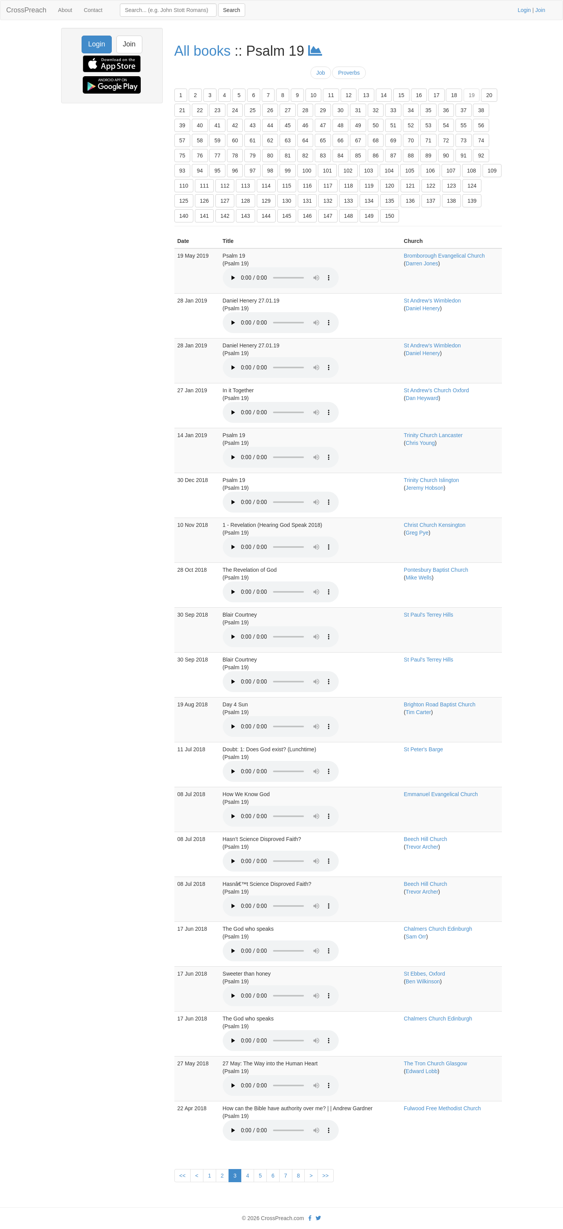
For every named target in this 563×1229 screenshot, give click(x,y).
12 (349, 95)
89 (428, 155)
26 (270, 110)
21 (182, 110)
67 (358, 140)
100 (306, 171)
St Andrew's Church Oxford (436, 390)
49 (358, 125)
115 (286, 186)
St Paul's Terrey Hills (428, 615)
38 (481, 110)
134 (369, 201)
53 (428, 125)
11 (331, 95)
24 (235, 110)
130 (286, 201)
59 (217, 140)
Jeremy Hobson (425, 488)
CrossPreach (26, 10)
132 (327, 201)
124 (471, 186)
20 (489, 95)
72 (446, 140)
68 (376, 140)
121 (410, 186)
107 (451, 171)
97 (252, 171)
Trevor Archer (422, 847)
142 (224, 216)
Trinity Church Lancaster (433, 435)
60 (235, 140)
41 (217, 125)
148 (348, 216)
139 (471, 201)
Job (320, 73)
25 (252, 110)
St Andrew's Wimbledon (432, 300)
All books (202, 51)
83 (323, 155)
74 (481, 140)
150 (389, 216)
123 (451, 186)
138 (451, 201)
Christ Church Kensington (435, 525)
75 (182, 155)
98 (270, 171)
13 (366, 95)
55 (464, 125)
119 (369, 186)
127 (224, 201)
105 (409, 171)
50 (376, 125)
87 (393, 155)
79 (252, 155)
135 (389, 201)
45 (288, 125)
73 (464, 140)
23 (217, 110)
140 (183, 216)
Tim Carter (418, 712)
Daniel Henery (423, 308)
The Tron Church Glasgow (435, 1063)
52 (411, 125)
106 (430, 171)
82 (305, 155)
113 (245, 186)
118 (348, 186)
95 (217, 171)
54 (446, 125)
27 (288, 110)
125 (183, 201)
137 (431, 201)
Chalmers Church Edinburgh (438, 929)
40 (200, 125)
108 (471, 171)
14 (384, 95)
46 (305, 125)
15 (401, 95)
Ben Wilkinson (423, 981)
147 (327, 216)
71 (428, 140)
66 (341, 140)
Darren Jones (422, 263)
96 (235, 171)
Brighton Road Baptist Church (439, 704)
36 (446, 110)
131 (307, 201)
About (65, 10)
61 (252, 140)
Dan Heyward (422, 398)
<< (182, 1176)
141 (204, 216)
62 (270, 140)
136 (410, 201)
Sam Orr (416, 936)
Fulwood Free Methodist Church (442, 1108)
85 (358, 155)
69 (393, 140)
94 (200, 171)
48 (341, 125)
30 (341, 110)
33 (393, 110)
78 (235, 155)
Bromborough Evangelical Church (444, 256)
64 (305, 140)
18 (454, 95)
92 (481, 155)
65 (323, 140)
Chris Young (420, 443)
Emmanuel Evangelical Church (441, 794)
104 (389, 171)
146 (307, 216)
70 (411, 140)
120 (389, 186)
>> (325, 1176)
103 (368, 171)
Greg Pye (417, 533)
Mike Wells (419, 577)
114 (266, 186)
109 (492, 171)
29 (323, 110)
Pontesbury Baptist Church (436, 570)
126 (204, 201)
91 (464, 155)
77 (217, 155)
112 (224, 186)
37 (464, 110)
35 (428, 110)
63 (288, 140)
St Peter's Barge (423, 749)
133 (348, 201)
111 (204, 186)
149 (369, 216)
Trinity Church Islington (431, 480)
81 (288, 155)
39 (182, 125)
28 (305, 110)
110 (183, 186)
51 (393, 125)
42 (235, 125)
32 (376, 110)
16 (419, 95)
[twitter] (318, 1218)
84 (341, 155)
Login (524, 10)
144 (266, 216)
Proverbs (349, 73)
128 (245, 201)
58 (200, 140)
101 (327, 171)
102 (347, 171)
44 (270, 125)
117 (327, 186)
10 (314, 95)
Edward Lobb (422, 1071)
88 (411, 155)
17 (436, 95)
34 (411, 110)
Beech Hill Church (425, 839)
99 (288, 171)
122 (431, 186)
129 (266, 201)
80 (270, 155)
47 (323, 125)
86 (376, 155)
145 (286, 216)
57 (182, 140)
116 (307, 186)
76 (200, 155)
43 (252, 125)
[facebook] (310, 1218)
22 (200, 110)
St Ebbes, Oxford (424, 974)
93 (182, 171)
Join (540, 10)
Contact (93, 10)
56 (481, 125)
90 (446, 155)
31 (358, 110)
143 (245, 216)
